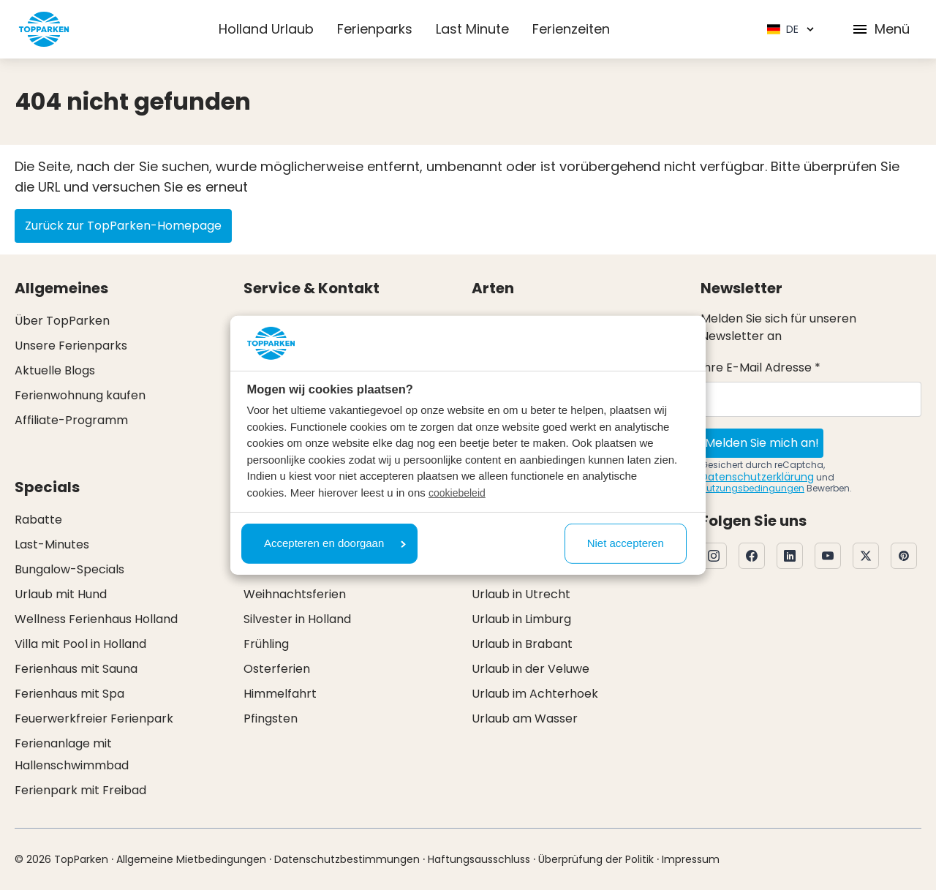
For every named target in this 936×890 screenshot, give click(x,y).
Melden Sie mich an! (762, 442)
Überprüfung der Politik (596, 859)
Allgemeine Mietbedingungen (191, 859)
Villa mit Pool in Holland (80, 644)
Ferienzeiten (571, 29)
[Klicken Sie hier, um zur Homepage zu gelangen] (44, 29)
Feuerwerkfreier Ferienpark (94, 718)
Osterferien (277, 668)
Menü (880, 29)
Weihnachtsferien (295, 594)
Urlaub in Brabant (522, 644)
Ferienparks (374, 29)
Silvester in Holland (297, 619)
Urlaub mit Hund (61, 594)
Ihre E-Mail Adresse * (760, 367)
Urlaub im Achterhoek (535, 693)
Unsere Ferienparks (71, 345)
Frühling (266, 644)
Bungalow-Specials (69, 569)
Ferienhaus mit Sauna (76, 668)
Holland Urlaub (266, 29)
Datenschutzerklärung (757, 476)
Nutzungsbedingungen (752, 488)
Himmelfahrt (280, 693)
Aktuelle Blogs (55, 370)
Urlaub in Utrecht (521, 594)
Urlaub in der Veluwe (530, 668)
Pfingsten (271, 718)
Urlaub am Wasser (525, 718)
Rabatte (38, 519)
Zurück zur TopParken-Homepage (123, 225)
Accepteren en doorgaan (335, 543)
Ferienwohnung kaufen (80, 395)
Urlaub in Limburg (521, 619)
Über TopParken (62, 320)
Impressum (691, 859)
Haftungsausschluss (479, 859)
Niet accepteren (625, 543)
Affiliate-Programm (71, 420)
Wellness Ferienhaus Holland (96, 619)
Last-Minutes (52, 544)
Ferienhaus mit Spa (69, 693)
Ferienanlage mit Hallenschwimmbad (72, 754)
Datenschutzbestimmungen (347, 859)
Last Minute (472, 29)
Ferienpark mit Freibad (80, 790)
